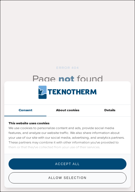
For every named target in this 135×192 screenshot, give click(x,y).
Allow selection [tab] (67, 178)
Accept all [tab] (67, 164)
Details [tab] (109, 110)
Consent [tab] (25, 110)
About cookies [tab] (67, 110)
